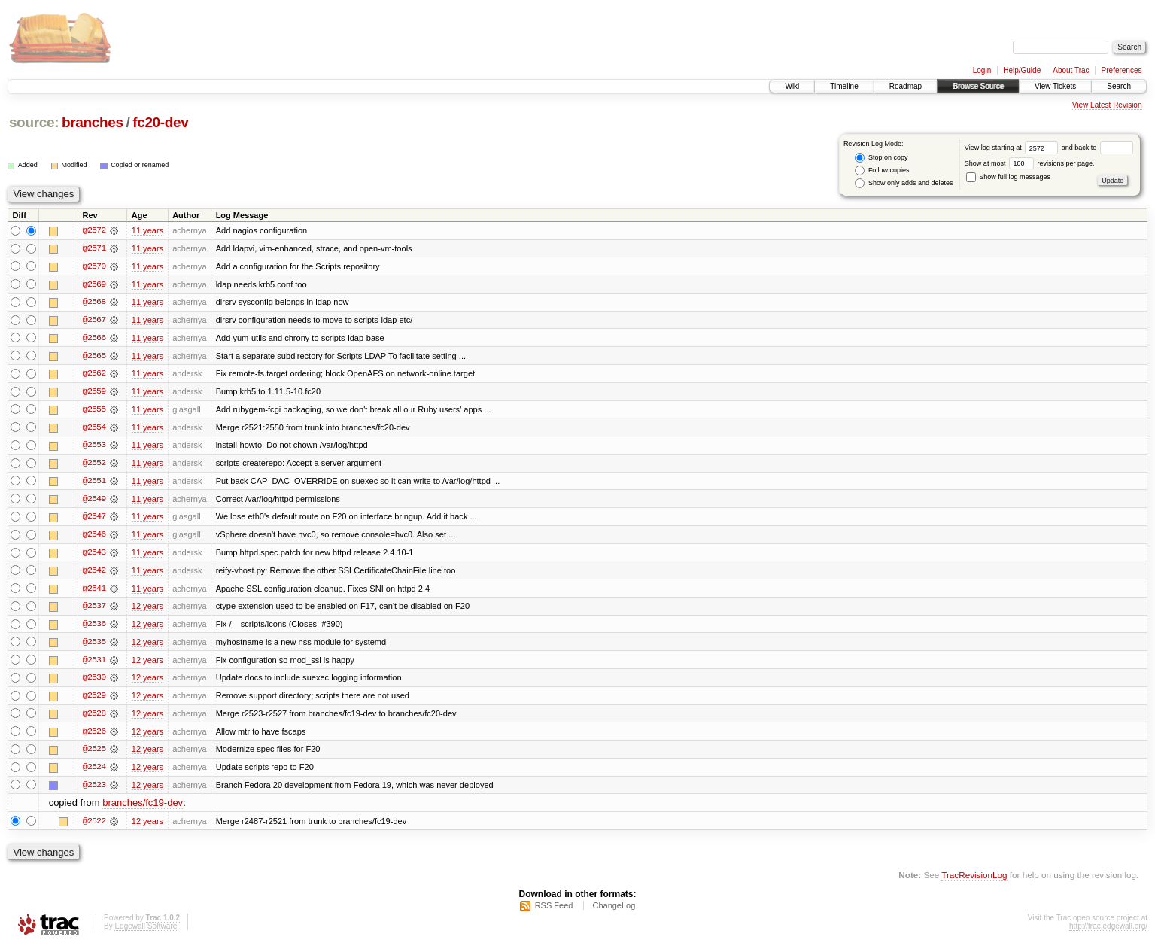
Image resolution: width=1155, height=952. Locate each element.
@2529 (94, 700)
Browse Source (978, 86)
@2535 (94, 646)
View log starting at (1013, 147)
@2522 (94, 826)
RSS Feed (554, 911)
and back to (1097, 147)
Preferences (1122, 70)
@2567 (94, 321)
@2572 (94, 230)
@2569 (94, 284)
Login (982, 70)
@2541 (94, 591)
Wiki (792, 86)
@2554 (94, 429)
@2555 (94, 411)
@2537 (94, 610)
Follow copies (882, 170)
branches (92, 122)
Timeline (844, 86)
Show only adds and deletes (904, 183)
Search (1119, 86)
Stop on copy (881, 158)
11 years (147, 230)
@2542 (94, 573)
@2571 (94, 248)
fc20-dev (160, 122)
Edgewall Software (145, 932)
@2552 (94, 465)
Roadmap (905, 86)
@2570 (94, 266)
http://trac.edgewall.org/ (1108, 932)
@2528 (94, 718)
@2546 (94, 537)
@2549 (94, 501)
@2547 (94, 519)
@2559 (94, 393)
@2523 (94, 790)
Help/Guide (1022, 70)
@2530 (94, 682)
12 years (147, 609)
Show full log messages (1008, 177)
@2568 (94, 303)
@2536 (94, 628)
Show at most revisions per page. (1030, 163)
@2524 (94, 772)
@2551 (94, 483)
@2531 (94, 664)
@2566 (94, 339)
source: (34, 122)
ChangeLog (613, 911)
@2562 (94, 375)
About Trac (1071, 70)
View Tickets (1055, 86)
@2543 (94, 555)
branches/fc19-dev (142, 808)
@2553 (94, 447)
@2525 (94, 754)
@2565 (94, 357)
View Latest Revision (1107, 105)
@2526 (94, 736)
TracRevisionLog (974, 881)
